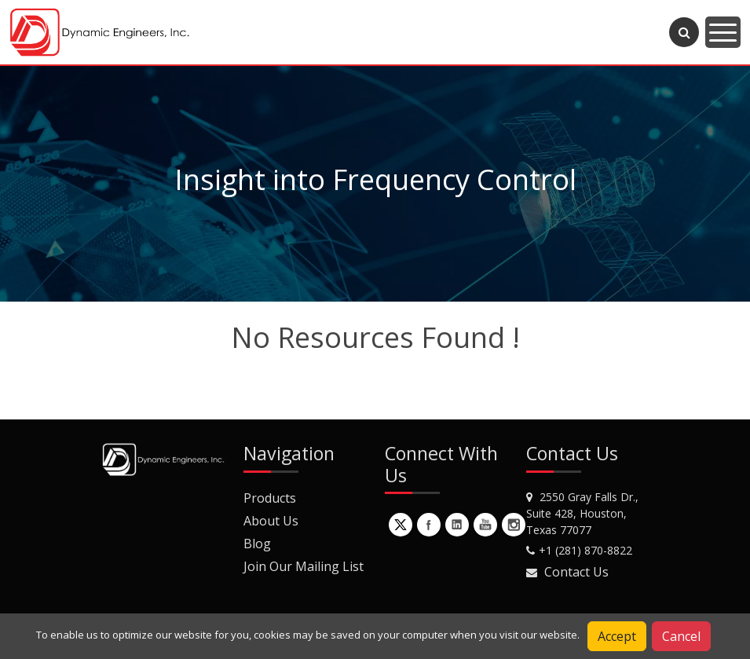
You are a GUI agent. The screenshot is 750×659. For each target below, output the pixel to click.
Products (269, 498)
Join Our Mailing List (303, 566)
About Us (270, 520)
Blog (257, 543)
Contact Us (576, 571)
